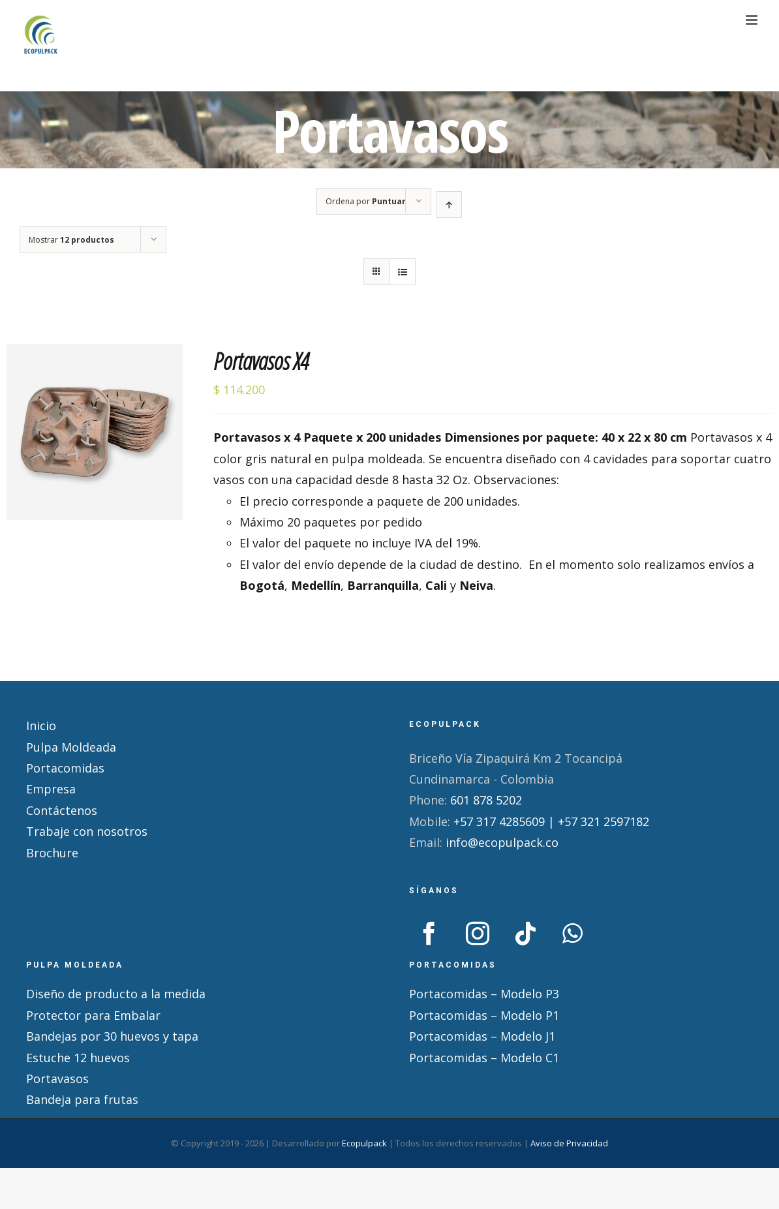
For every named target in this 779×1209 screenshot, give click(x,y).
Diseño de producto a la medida (116, 994)
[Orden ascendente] (449, 204)
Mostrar (71, 239)
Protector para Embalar (93, 1015)
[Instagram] (477, 933)
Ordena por (366, 201)
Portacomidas (65, 768)
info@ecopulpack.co (502, 842)
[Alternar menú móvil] (752, 20)
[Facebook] (429, 933)
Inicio (41, 725)
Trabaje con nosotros (86, 831)
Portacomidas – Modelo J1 (482, 1036)
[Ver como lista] (402, 271)
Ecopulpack (364, 1143)
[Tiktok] (526, 933)
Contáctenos (61, 810)
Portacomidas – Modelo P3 (484, 994)
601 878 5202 (486, 800)
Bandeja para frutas (82, 1099)
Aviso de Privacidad (569, 1143)
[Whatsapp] (572, 933)
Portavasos (57, 1078)
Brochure (52, 853)
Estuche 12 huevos (78, 1057)
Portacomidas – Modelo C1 (484, 1057)
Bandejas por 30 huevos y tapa (112, 1036)
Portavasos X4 (261, 361)
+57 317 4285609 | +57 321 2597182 (551, 821)
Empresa (51, 789)
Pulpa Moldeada (71, 747)
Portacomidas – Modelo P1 (484, 1015)
